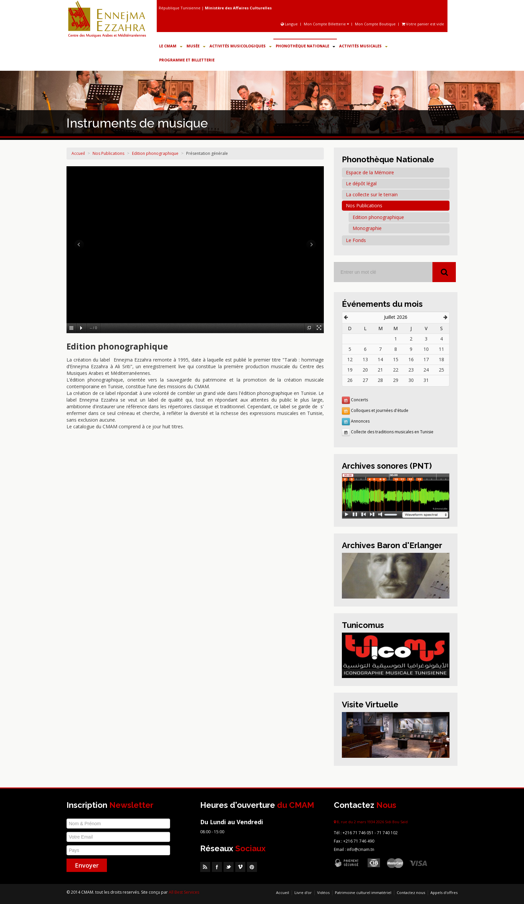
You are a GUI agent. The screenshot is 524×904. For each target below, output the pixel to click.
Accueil (78, 153)
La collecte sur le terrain (372, 194)
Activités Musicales (363, 45)
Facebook (217, 867)
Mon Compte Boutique (375, 23)
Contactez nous (411, 892)
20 (365, 370)
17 (426, 359)
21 (380, 370)
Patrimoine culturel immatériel (363, 892)
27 (365, 380)
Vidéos (323, 892)
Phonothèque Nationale (305, 45)
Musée (196, 45)
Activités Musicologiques (241, 45)
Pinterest (252, 867)
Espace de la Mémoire (370, 172)
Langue (290, 23)
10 (426, 349)
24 (426, 370)
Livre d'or (303, 892)
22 (395, 370)
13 (365, 359)
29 (395, 380)
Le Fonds (356, 240)
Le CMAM (170, 45)
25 (441, 370)
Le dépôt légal (361, 183)
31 (426, 380)
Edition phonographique (155, 153)
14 (380, 359)
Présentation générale (207, 153)
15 (395, 359)
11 (441, 349)
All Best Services (184, 892)
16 (411, 359)
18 (441, 359)
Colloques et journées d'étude (379, 410)
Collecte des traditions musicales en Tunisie (392, 432)
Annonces (360, 421)
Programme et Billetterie (187, 59)
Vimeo (240, 867)
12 (350, 359)
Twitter (229, 867)
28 (380, 380)
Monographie (367, 228)
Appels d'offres (443, 892)
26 (350, 380)
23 (411, 370)
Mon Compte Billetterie (326, 23)
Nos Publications (108, 153)
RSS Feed (205, 867)
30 (411, 380)
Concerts (359, 400)
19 (350, 370)
